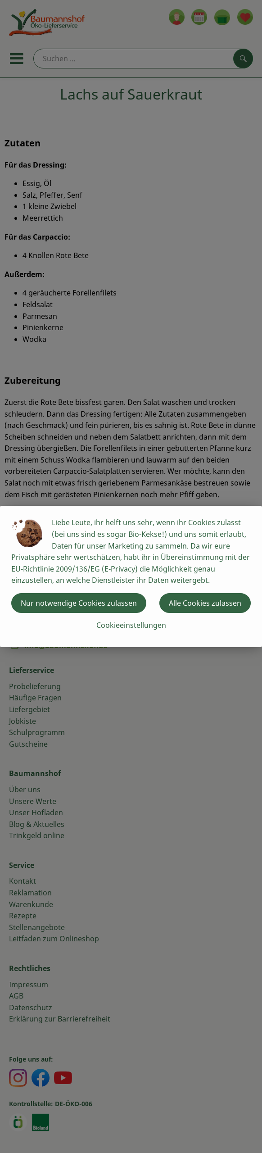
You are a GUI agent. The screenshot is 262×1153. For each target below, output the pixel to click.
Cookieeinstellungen (131, 625)
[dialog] (131, 576)
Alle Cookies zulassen (205, 603)
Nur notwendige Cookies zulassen (79, 603)
